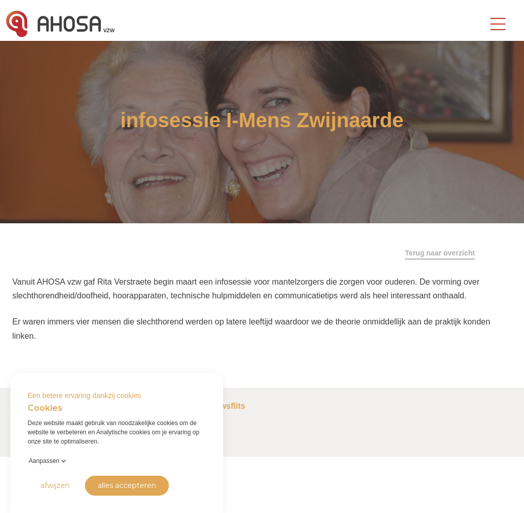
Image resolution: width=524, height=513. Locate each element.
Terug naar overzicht (440, 253)
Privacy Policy (26, 497)
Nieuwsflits (223, 406)
